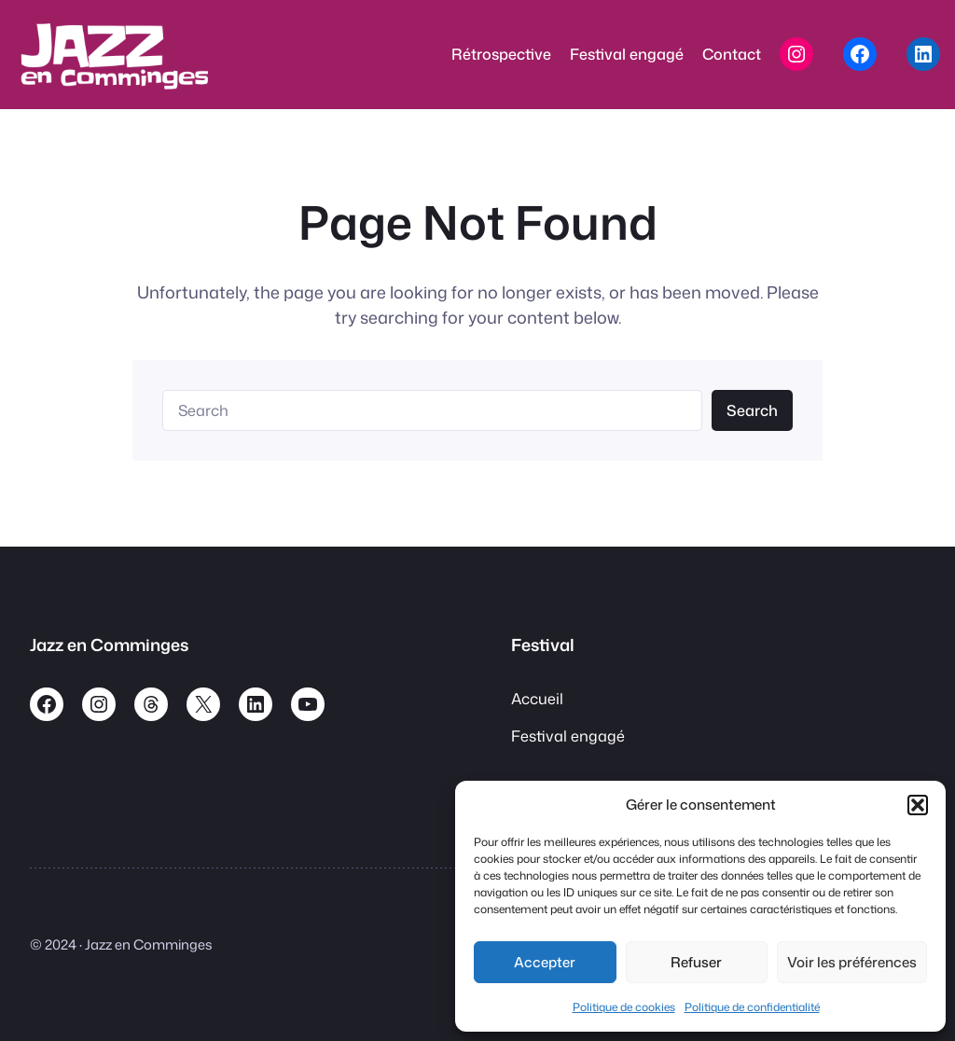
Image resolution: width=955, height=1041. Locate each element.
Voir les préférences (852, 962)
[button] (917, 805)
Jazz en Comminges (109, 644)
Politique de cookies (624, 1007)
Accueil (537, 698)
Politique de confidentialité (752, 1007)
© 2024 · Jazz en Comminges (121, 944)
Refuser (696, 962)
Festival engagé (568, 735)
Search (752, 410)
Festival (542, 644)
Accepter (544, 962)
